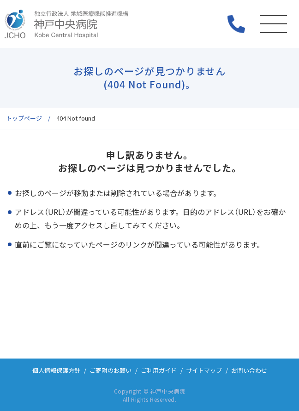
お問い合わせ (249, 370)
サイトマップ (204, 370)
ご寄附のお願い (111, 370)
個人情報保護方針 (56, 370)
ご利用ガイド (159, 370)
